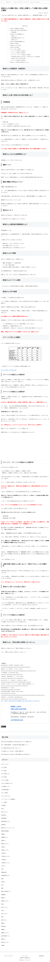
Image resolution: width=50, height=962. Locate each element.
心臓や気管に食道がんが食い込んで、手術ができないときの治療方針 (26, 56)
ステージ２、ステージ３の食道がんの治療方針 (21, 54)
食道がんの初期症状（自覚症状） (17, 28)
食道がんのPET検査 (15, 47)
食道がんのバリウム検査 (16, 45)
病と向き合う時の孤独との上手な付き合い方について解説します (16, 741)
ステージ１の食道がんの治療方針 (18, 52)
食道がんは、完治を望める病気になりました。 (20, 62)
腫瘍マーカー (14, 35)
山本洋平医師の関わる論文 (17, 720)
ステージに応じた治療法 (16, 49)
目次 (23, 25)
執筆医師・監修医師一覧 (25, 957)
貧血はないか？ (15, 39)
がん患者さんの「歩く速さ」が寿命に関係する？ (12, 751)
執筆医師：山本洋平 (16, 706)
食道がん (3, 726)
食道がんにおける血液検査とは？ (17, 34)
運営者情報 (41, 955)
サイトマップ (25, 955)
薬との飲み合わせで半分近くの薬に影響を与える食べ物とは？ (15, 754)
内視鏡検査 (14, 32)
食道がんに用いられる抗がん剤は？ (19, 58)
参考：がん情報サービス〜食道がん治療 (8, 370)
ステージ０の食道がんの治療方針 (18, 50)
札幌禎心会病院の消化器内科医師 (18, 709)
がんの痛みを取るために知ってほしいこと (11, 748)
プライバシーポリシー (8, 955)
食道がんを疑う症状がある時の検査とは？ (19, 30)
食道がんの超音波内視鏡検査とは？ (18, 41)
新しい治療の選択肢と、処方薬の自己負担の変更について (14, 744)
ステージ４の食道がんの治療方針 (18, 60)
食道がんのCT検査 (14, 43)
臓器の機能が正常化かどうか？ (18, 37)
